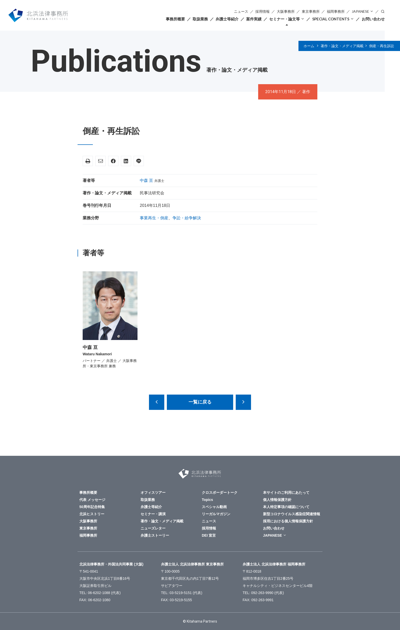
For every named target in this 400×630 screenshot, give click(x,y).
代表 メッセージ (92, 500)
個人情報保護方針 (277, 500)
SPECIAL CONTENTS (330, 19)
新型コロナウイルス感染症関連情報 (291, 514)
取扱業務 (200, 19)
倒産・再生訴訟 (381, 46)
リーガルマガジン (216, 514)
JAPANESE (360, 11)
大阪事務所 (286, 11)
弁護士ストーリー (155, 535)
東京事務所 (311, 11)
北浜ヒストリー (91, 514)
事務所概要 (175, 19)
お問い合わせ (373, 19)
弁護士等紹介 (227, 19)
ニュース (241, 11)
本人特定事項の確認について (286, 507)
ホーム (309, 46)
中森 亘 (146, 180)
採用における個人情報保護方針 (288, 521)
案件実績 (253, 19)
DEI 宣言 (209, 535)
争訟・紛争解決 (186, 218)
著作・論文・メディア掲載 (342, 46)
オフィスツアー (153, 492)
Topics (207, 500)
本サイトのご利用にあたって (286, 492)
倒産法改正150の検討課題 (243, 402)
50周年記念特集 (92, 507)
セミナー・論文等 (284, 19)
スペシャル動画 (214, 507)
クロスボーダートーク (220, 492)
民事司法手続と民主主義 (156, 402)
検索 (382, 11)
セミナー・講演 (153, 514)
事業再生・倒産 (154, 218)
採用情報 (262, 11)
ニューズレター (153, 528)
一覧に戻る (200, 402)
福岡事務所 (336, 11)
